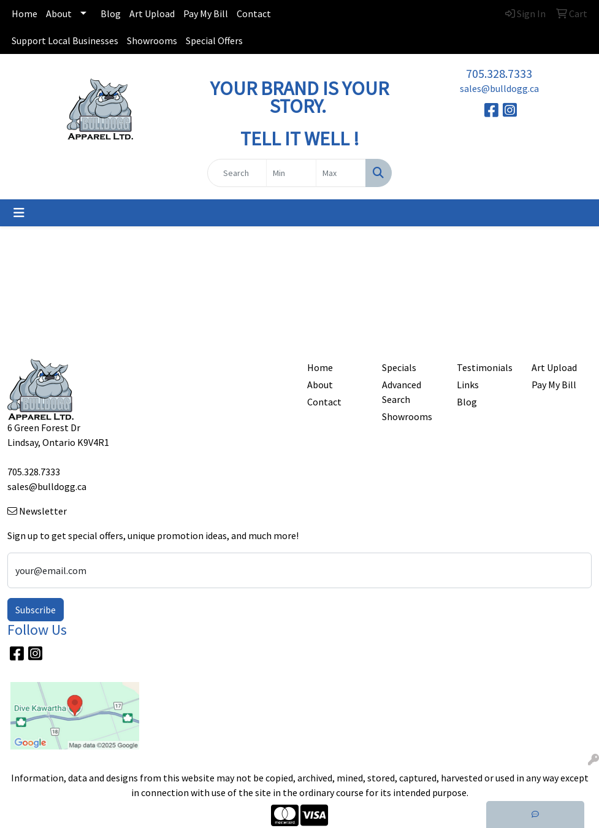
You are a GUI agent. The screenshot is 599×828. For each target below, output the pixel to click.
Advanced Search (401, 391)
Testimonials (485, 367)
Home (24, 13)
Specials (399, 367)
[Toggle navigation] (19, 212)
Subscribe (35, 610)
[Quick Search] (237, 173)
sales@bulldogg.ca (499, 88)
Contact (254, 13)
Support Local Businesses (65, 40)
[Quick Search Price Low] (291, 173)
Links (468, 384)
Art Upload (152, 13)
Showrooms (152, 40)
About (59, 13)
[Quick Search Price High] (341, 173)
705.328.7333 (499, 73)
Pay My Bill (205, 13)
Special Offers (214, 40)
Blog (111, 13)
